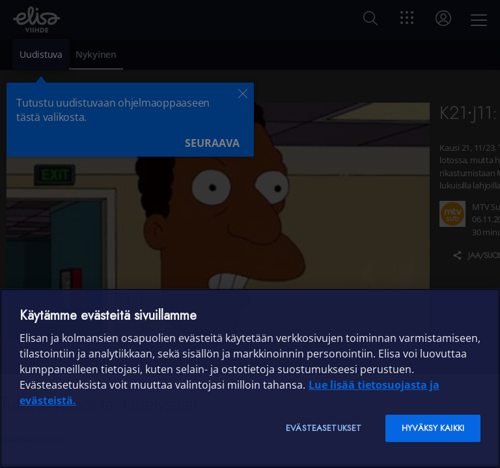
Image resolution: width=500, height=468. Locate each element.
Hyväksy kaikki (433, 428)
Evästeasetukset (323, 428)
